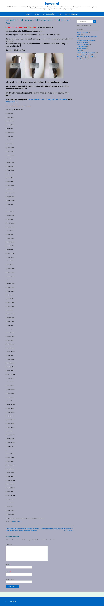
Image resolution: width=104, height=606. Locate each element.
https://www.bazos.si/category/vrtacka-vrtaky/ (48, 99)
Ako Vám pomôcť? (49, 14)
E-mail (8, 572)
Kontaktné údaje (71, 14)
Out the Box (14, 601)
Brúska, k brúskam (82, 32)
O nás (37, 14)
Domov (28, 14)
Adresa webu (10, 579)
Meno (8, 564)
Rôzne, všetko (81, 48)
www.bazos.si (11, 102)
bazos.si (52, 4)
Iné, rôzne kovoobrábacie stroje (87, 36)
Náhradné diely (82, 46)
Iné (60, 14)
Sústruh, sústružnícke (83, 55)
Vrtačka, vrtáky (16, 521)
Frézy (79, 34)
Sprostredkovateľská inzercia (86, 53)
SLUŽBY (79, 51)
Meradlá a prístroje (83, 44)
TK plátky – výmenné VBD (85, 57)
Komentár (9, 544)
